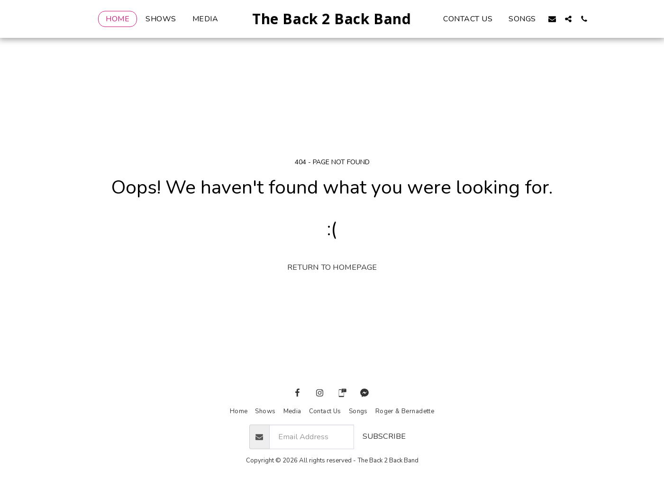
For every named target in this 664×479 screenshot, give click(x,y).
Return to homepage (332, 267)
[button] (567, 19)
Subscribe (384, 436)
